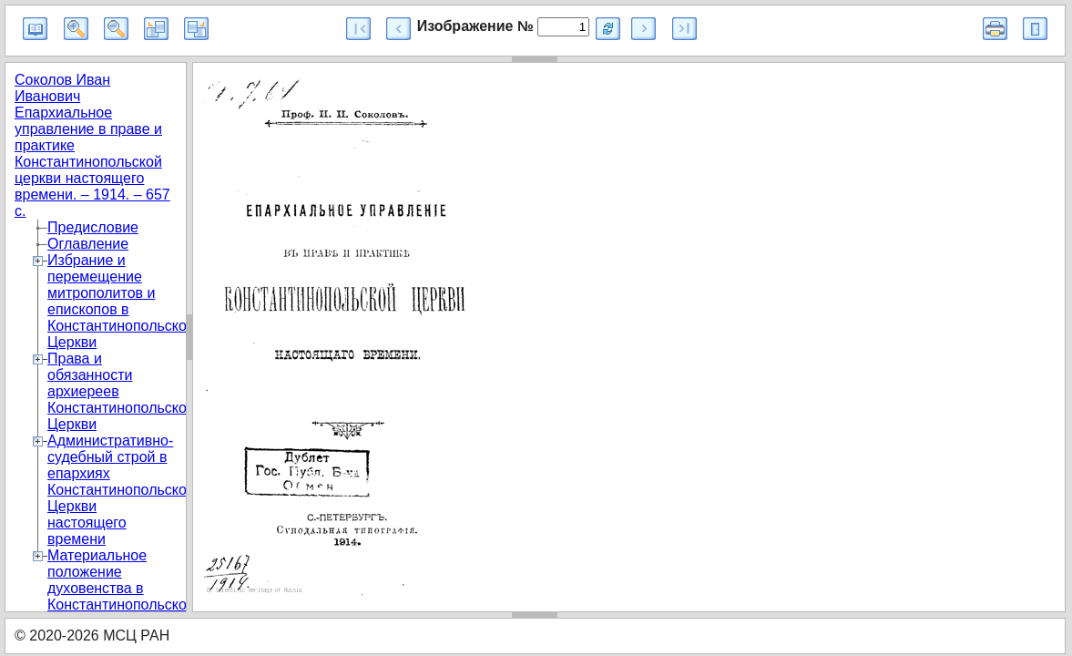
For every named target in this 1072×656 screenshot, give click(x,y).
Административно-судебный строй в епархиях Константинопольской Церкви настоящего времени (121, 490)
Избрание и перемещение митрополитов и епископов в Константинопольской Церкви (121, 301)
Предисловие (92, 227)
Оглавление (87, 243)
